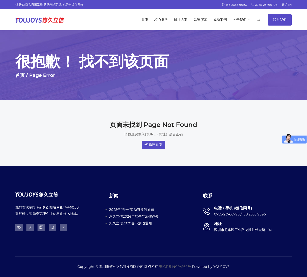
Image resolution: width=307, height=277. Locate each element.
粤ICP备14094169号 (175, 267)
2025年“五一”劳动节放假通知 (131, 210)
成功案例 (220, 20)
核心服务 (161, 20)
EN (289, 5)
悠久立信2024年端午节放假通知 (134, 216)
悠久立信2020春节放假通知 (130, 223)
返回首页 (153, 145)
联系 (207, 196)
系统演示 (200, 20)
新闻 (114, 196)
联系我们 (280, 20)
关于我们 (242, 20)
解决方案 (181, 20)
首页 (145, 20)
